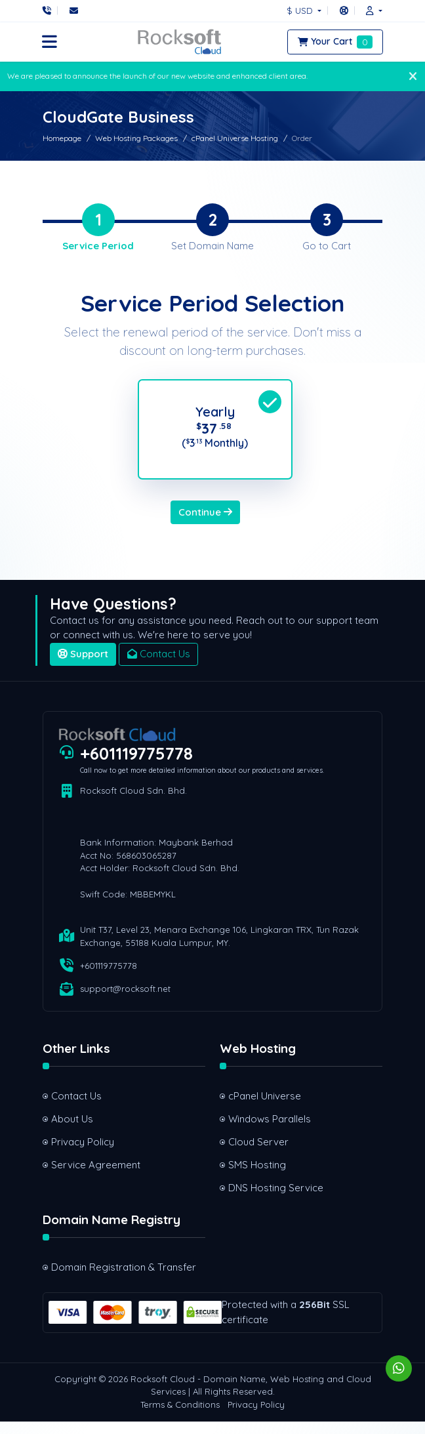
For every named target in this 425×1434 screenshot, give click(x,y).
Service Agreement (95, 1176)
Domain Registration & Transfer (123, 1279)
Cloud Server (258, 1153)
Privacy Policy (82, 1153)
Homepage (62, 138)
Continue (205, 524)
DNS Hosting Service (275, 1199)
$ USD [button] (301, 10)
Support (83, 666)
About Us (72, 1130)
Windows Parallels (269, 1130)
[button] (370, 10)
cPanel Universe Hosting (235, 138)
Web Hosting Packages (136, 138)
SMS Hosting (257, 1176)
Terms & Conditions (180, 1417)
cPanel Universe (264, 1107)
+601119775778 (136, 765)
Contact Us (158, 666)
